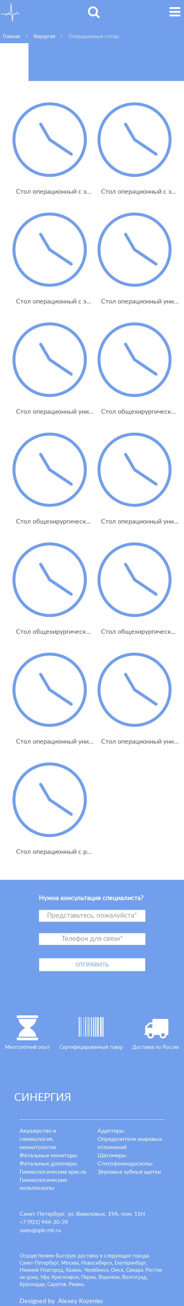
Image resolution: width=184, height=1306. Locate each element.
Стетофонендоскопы (125, 1164)
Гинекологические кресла (53, 1172)
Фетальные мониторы (49, 1155)
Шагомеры (112, 1155)
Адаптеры (111, 1131)
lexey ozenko (80, 1301)
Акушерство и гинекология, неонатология (38, 1139)
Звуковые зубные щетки (129, 1172)
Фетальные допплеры (48, 1164)
